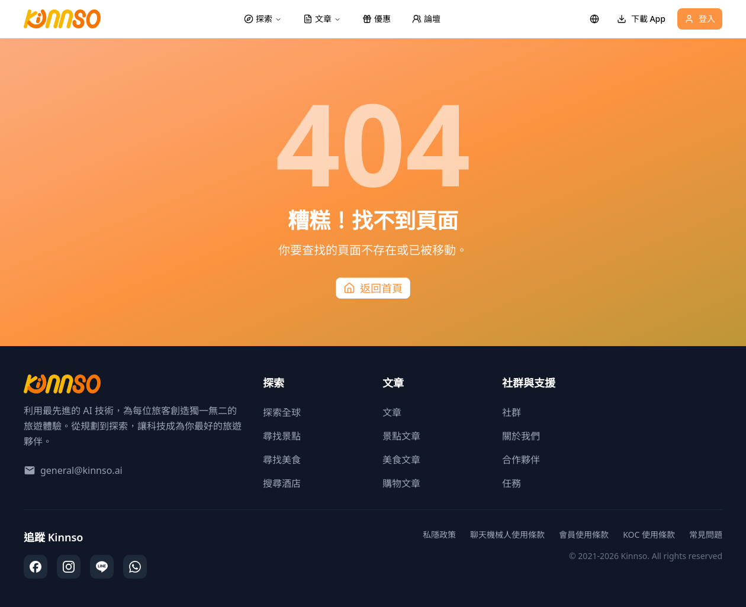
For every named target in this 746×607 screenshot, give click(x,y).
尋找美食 (282, 459)
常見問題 (705, 534)
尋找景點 (282, 436)
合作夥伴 (521, 459)
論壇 (426, 18)
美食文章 (401, 459)
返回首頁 (373, 288)
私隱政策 (439, 534)
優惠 (376, 18)
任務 (511, 483)
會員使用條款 (584, 534)
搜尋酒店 (282, 483)
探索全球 (282, 412)
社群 (511, 412)
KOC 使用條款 (649, 534)
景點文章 (401, 436)
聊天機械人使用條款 (507, 534)
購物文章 (401, 483)
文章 (391, 412)
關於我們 (521, 436)
